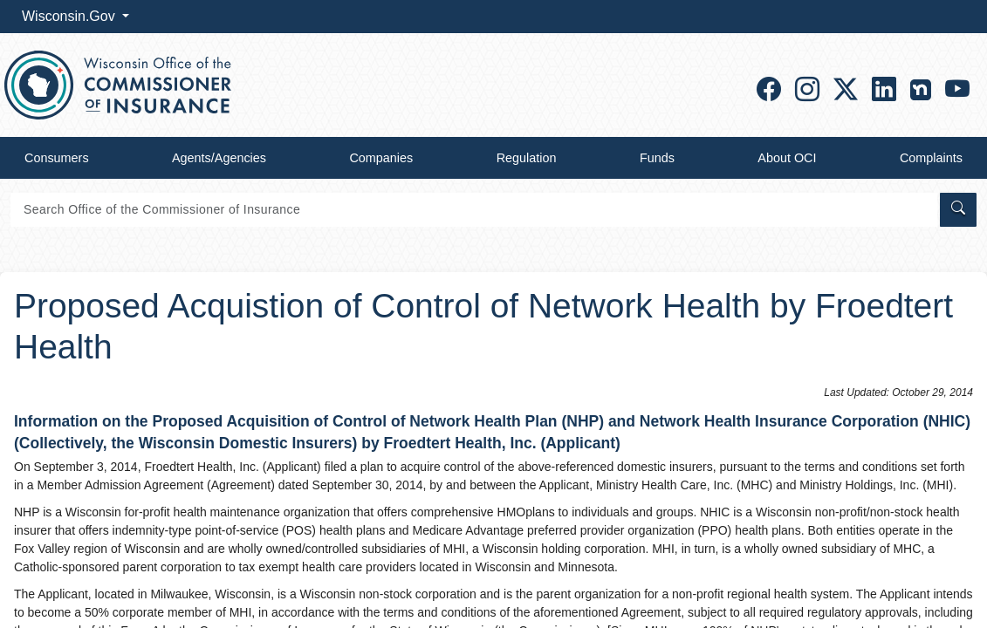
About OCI (786, 158)
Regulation (527, 158)
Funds (657, 158)
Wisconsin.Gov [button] (70, 16)
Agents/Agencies (219, 158)
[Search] (473, 210)
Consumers (56, 158)
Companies (381, 158)
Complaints (931, 158)
